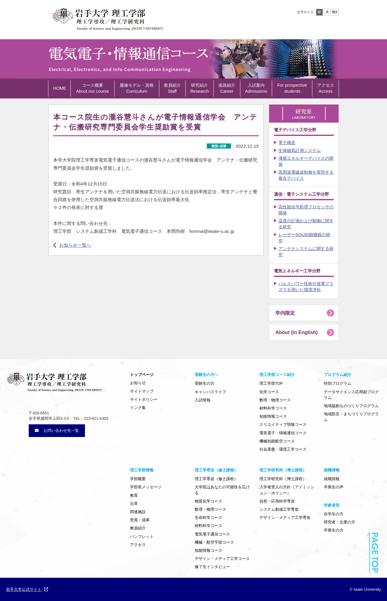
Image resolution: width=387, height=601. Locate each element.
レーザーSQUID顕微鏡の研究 (304, 237)
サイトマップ (142, 391)
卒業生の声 (333, 487)
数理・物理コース (275, 400)
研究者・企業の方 (339, 522)
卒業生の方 (333, 530)
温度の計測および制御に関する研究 (305, 223)
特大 (335, 12)
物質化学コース (208, 501)
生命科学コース (208, 517)
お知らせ (138, 383)
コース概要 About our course (92, 88)
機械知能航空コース (277, 441)
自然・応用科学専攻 (277, 501)
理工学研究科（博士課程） (283, 479)
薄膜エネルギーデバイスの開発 (305, 161)
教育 (134, 495)
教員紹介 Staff (172, 88)
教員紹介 (138, 528)
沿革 (134, 503)
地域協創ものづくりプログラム (351, 405)
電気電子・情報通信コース (283, 433)
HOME (59, 88)
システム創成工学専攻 (279, 509)
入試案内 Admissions (256, 88)
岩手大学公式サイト (27, 589)
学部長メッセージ (145, 487)
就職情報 (332, 479)
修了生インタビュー (212, 566)
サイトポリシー (144, 399)
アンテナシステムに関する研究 (305, 251)
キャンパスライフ (210, 392)
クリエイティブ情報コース (283, 424)
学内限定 (285, 313)
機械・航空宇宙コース (214, 542)
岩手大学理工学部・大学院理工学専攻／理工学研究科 (107, 18)
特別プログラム (337, 383)
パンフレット (142, 536)
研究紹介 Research (199, 88)
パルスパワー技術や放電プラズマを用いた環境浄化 (305, 286)
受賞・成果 (140, 520)
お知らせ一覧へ (75, 245)
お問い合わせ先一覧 (57, 430)
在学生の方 (333, 514)
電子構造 (286, 142)
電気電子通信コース (212, 534)
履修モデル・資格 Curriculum (137, 88)
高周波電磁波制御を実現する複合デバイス (305, 175)
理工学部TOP (271, 383)
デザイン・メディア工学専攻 (285, 517)
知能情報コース (273, 416)
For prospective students (292, 88)
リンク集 (138, 407)
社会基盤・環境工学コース (283, 449)
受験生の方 (204, 383)
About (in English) (296, 332)
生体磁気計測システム (299, 150)
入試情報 (202, 400)
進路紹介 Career (226, 88)
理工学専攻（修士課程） (216, 479)
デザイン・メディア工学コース (222, 558)
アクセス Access (325, 88)
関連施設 (138, 511)
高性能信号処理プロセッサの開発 (305, 209)
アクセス (138, 544)
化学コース (269, 392)
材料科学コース (273, 408)
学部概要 (138, 479)
